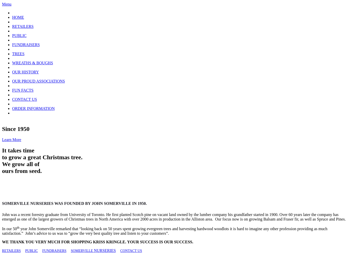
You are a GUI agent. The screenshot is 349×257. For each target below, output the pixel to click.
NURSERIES (105, 250)
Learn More (11, 139)
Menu (6, 4)
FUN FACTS (23, 90)
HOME (18, 17)
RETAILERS (23, 26)
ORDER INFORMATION (33, 108)
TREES (18, 54)
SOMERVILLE (82, 251)
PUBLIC (19, 35)
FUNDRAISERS (26, 45)
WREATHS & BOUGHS (32, 63)
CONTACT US (24, 99)
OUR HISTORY (25, 72)
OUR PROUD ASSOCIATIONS (38, 81)
